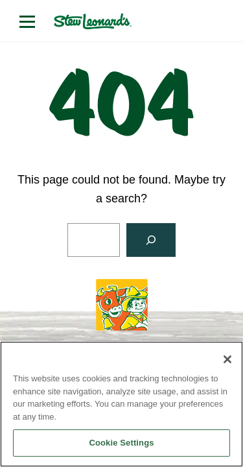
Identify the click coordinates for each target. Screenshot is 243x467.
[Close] (227, 359)
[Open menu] (27, 21)
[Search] (151, 240)
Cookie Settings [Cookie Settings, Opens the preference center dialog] (121, 443)
